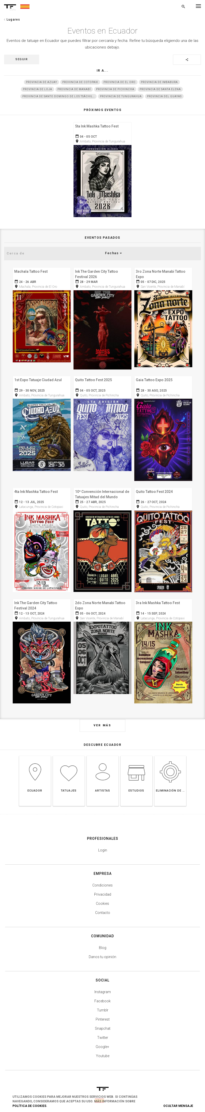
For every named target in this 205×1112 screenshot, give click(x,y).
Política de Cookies (29, 1106)
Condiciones (102, 879)
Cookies (102, 897)
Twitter (102, 1031)
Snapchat (102, 1022)
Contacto (102, 907)
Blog (102, 942)
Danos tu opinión (102, 951)
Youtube (102, 1050)
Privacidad (102, 888)
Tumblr (102, 1004)
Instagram (102, 986)
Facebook (102, 995)
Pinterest (103, 1013)
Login (102, 844)
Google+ (102, 1041)
